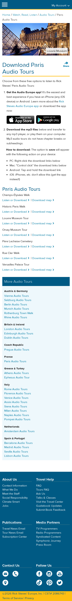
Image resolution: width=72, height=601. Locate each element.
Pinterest (49, 582)
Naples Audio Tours (16, 415)
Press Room (43, 545)
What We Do (10, 490)
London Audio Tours (17, 329)
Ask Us (40, 494)
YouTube (59, 574)
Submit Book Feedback (50, 510)
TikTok (39, 582)
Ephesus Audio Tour (17, 377)
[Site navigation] (5, 4)
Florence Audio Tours (17, 393)
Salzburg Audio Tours (17, 300)
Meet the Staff (11, 494)
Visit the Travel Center (49, 502)
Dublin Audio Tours (16, 338)
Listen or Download (14, 200)
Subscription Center (14, 537)
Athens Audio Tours (16, 373)
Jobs (5, 506)
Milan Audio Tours (15, 411)
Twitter (59, 582)
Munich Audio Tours (16, 309)
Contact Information (14, 485)
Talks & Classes (46, 498)
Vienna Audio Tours (16, 296)
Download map (42, 200)
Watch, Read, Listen (25, 15)
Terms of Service (12, 598)
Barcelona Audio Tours (18, 443)
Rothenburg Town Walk (18, 313)
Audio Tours (47, 15)
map (5, 582)
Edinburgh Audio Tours (18, 333)
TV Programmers (47, 529)
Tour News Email (12, 533)
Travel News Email (13, 529)
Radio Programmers (48, 533)
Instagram (49, 574)
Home (6, 15)
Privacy (29, 598)
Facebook (39, 574)
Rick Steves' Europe (36, 4)
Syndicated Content (48, 537)
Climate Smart (11, 502)
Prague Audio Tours (16, 349)
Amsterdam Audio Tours (19, 431)
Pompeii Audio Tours (17, 419)
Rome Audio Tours (15, 389)
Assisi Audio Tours (15, 402)
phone (15, 574)
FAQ (38, 485)
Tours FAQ (42, 490)
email (5, 574)
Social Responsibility (15, 498)
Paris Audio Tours (15, 361)
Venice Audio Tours (16, 398)
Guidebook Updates (49, 506)
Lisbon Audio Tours (16, 456)
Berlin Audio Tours (15, 304)
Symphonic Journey (48, 541)
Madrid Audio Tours (16, 447)
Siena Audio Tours (15, 406)
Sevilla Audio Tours (16, 451)
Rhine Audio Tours (15, 317)
